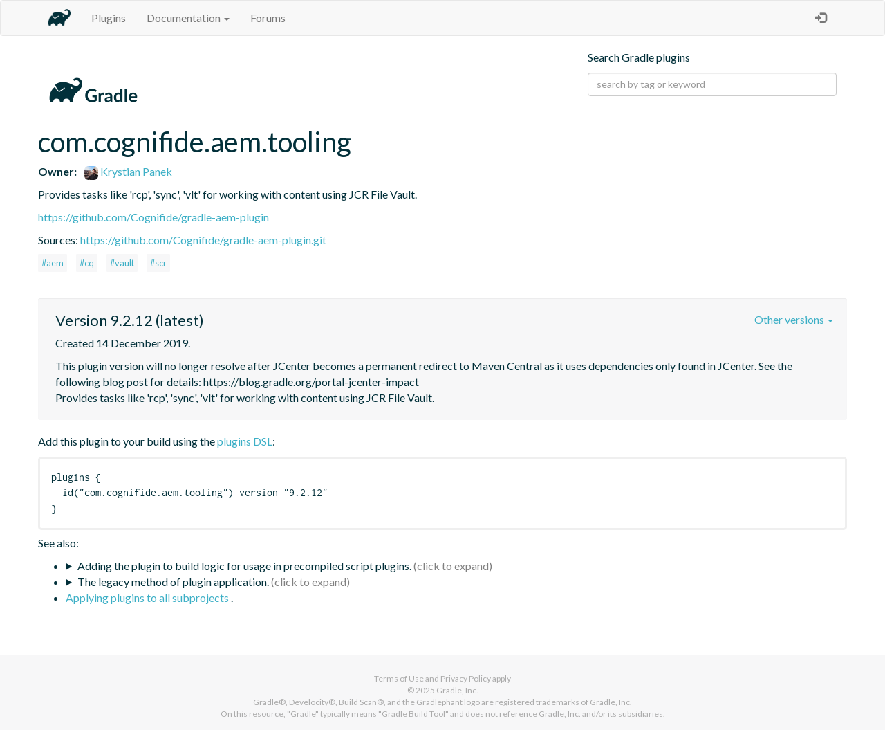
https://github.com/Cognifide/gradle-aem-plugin (153, 216)
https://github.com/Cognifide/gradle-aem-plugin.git (203, 239)
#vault (122, 262)
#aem (52, 262)
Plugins (108, 17)
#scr (158, 262)
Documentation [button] (188, 17)
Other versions (793, 319)
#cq (87, 262)
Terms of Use (399, 678)
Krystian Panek (128, 171)
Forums (268, 17)
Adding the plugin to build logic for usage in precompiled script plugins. (244, 565)
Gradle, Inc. (457, 690)
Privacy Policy (465, 678)
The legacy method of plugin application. (173, 581)
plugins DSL (244, 441)
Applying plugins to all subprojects (148, 597)
